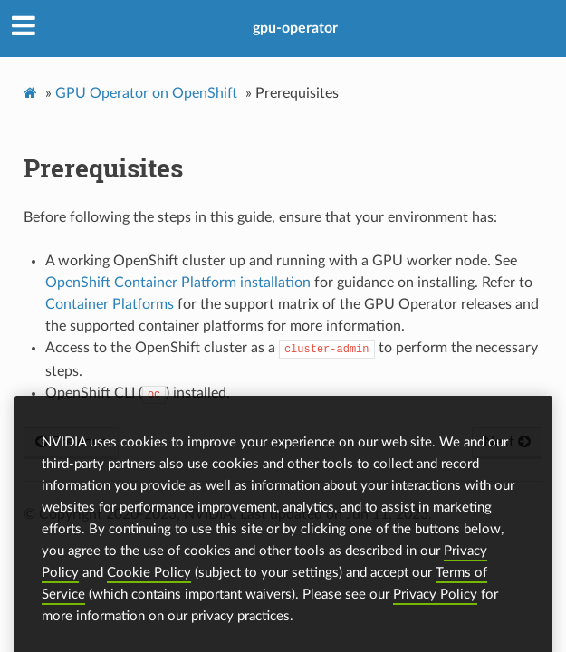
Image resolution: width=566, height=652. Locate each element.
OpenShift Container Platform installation (178, 282)
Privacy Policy (435, 608)
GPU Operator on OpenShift (146, 93)
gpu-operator (295, 28)
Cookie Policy (149, 586)
